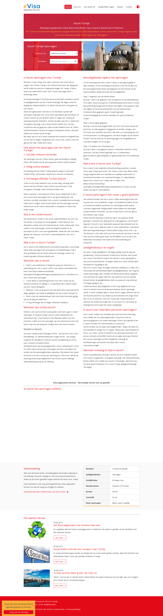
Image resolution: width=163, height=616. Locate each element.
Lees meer (59, 538)
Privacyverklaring (73, 609)
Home (68, 7)
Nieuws (120, 7)
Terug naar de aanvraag (18, 612)
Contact (129, 7)
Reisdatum (42, 61)
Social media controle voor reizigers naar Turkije (79, 549)
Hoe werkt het (89, 7)
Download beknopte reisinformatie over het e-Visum (45, 492)
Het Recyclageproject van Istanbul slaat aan (76, 525)
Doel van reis (41, 53)
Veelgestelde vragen (106, 7)
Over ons (77, 7)
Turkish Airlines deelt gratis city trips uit (75, 572)
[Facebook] (138, 7)
